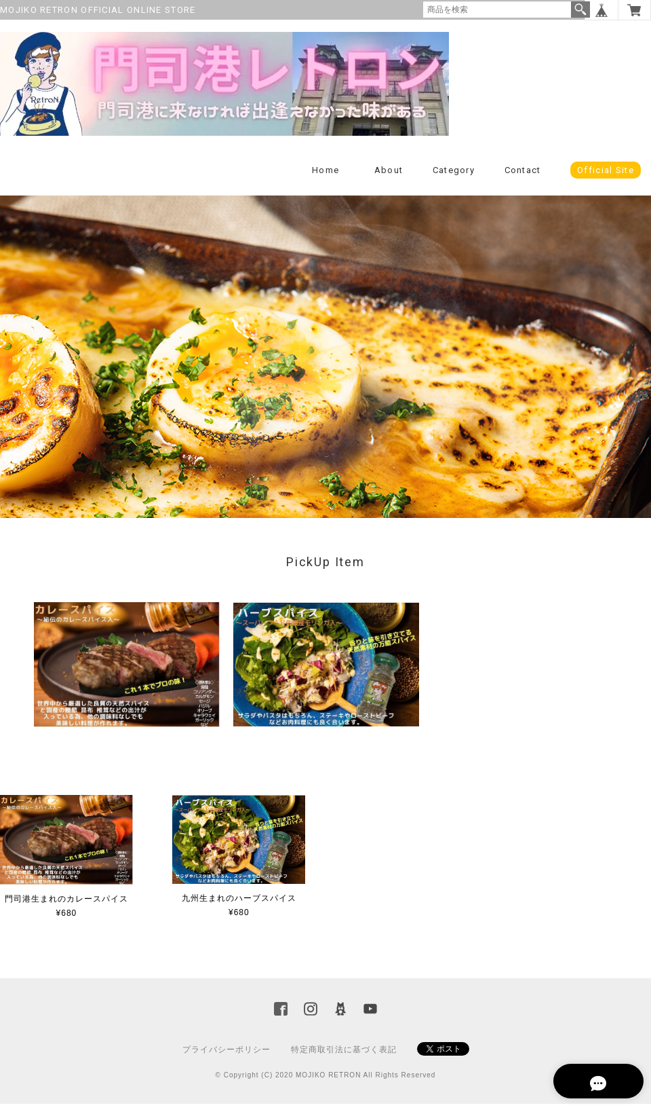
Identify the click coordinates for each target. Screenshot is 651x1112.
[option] (127, 672)
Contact (523, 178)
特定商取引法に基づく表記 (344, 1057)
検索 (580, 9)
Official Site (605, 178)
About (388, 178)
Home (325, 178)
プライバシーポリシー (226, 1057)
